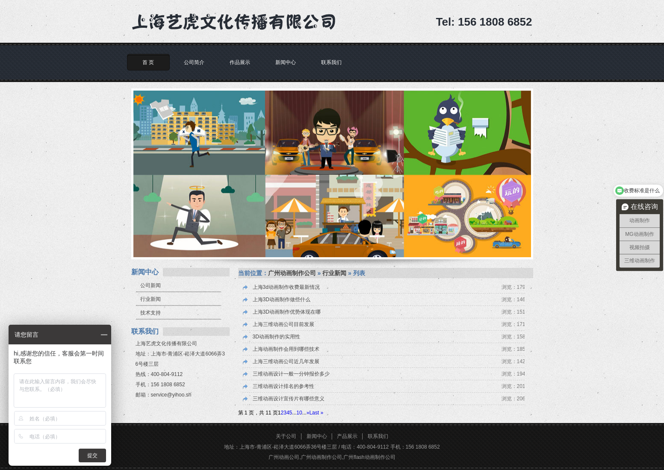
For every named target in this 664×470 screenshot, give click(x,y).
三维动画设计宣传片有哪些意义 (289, 399)
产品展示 (347, 436)
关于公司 (286, 436)
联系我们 (331, 62)
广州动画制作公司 (292, 273)
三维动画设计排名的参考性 (283, 386)
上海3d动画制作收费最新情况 (286, 287)
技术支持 (150, 313)
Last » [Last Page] (316, 413)
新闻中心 (285, 62)
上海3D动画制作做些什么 (281, 300)
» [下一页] (308, 413)
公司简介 (194, 62)
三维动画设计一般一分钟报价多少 (291, 374)
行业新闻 (150, 299)
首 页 (148, 62)
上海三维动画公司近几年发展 (286, 361)
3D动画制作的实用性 (276, 337)
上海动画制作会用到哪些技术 (286, 349)
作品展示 (240, 62)
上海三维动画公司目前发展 (283, 324)
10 (299, 413)
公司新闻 (150, 285)
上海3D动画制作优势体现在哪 (287, 312)
